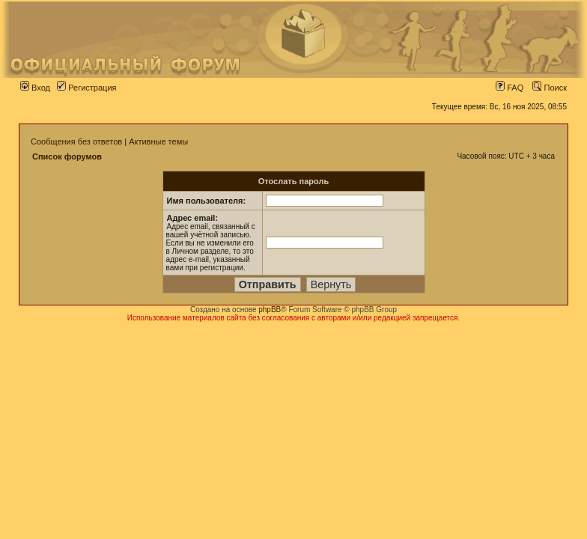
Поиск (549, 87)
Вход (35, 87)
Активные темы (158, 141)
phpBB (269, 309)
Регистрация (86, 87)
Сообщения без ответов (76, 141)
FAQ (509, 87)
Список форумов (67, 156)
